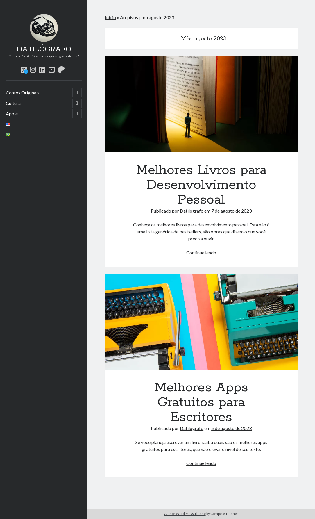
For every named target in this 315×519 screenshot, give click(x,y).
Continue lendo (201, 252)
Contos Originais (23, 92)
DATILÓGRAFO (44, 49)
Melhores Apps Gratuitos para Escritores (201, 322)
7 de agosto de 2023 (231, 210)
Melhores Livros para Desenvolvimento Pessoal (201, 104)
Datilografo (191, 210)
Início (110, 17)
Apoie (12, 113)
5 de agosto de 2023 (231, 428)
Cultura (13, 103)
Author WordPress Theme (185, 513)
